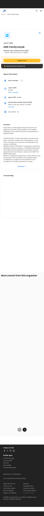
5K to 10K (6, 463)
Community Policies (29, 490)
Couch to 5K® (7, 461)
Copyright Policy (28, 486)
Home (3, 14)
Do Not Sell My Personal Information (14, 478)
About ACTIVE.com (9, 484)
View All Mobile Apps (9, 467)
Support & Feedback (9, 493)
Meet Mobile (7, 465)
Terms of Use (7, 486)
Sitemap (26, 484)
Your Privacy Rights (9, 488)
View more (22, 166)
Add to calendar (13, 92)
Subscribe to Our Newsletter (12, 474)
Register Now (22, 61)
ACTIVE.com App (8, 458)
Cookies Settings (28, 493)
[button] (39, 33)
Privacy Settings (8, 490)
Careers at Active (28, 488)
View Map (11, 107)
